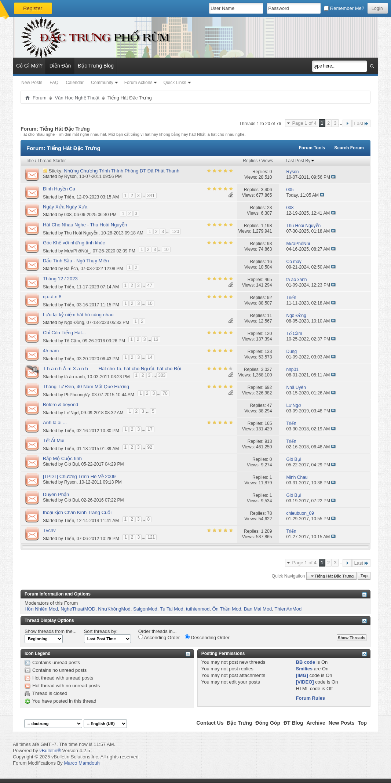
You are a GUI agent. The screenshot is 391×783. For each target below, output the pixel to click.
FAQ (54, 82)
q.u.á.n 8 (52, 296)
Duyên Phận (56, 494)
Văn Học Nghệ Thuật (77, 98)
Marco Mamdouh (82, 763)
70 (164, 393)
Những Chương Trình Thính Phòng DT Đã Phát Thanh (121, 171)
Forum (40, 98)
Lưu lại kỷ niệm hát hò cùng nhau (78, 314)
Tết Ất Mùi (53, 440)
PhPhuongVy (76, 394)
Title (30, 160)
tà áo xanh (74, 376)
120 (175, 231)
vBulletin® (50, 750)
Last (361, 123)
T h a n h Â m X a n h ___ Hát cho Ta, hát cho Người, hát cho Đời (112, 368)
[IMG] (302, 675)
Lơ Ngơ (71, 412)
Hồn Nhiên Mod (41, 609)
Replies (250, 160)
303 (161, 375)
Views (267, 160)
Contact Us (210, 723)
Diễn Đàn (60, 66)
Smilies (304, 668)
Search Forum (349, 147)
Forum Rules (310, 698)
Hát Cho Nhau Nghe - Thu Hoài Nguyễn (85, 224)
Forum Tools (312, 147)
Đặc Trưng (239, 723)
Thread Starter (51, 160)
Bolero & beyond (60, 404)
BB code (305, 662)
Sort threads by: (101, 631)
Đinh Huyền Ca (59, 189)
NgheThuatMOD (78, 609)
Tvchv (49, 530)
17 (149, 429)
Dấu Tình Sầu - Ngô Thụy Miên (76, 260)
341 (151, 195)
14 (149, 357)
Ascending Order (159, 637)
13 (155, 339)
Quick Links (174, 82)
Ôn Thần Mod (226, 609)
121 (151, 537)
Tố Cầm (72, 340)
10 (166, 249)
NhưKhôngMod (114, 609)
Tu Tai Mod (171, 609)
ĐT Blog (293, 723)
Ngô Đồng (74, 322)
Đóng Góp (267, 723)
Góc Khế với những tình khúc (74, 242)
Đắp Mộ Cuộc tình (62, 458)
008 (68, 214)
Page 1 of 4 (304, 123)
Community (102, 82)
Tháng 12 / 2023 (60, 278)
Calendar (75, 82)
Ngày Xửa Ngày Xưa (65, 207)
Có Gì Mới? (29, 66)
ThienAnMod (288, 609)
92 (149, 447)
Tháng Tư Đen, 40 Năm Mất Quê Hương (86, 386)
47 (149, 285)
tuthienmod (197, 609)
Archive (315, 723)
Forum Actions (138, 82)
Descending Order (207, 637)
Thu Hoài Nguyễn (81, 232)
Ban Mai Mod (258, 609)
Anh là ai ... (55, 422)
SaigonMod (145, 609)
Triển (69, 196)
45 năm (51, 350)
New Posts (31, 82)
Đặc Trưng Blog (96, 66)
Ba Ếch (71, 268)
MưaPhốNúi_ (77, 250)
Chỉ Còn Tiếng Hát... (64, 332)
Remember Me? (344, 8)
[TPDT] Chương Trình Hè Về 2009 (79, 476)
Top (364, 576)
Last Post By (300, 160)
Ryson (70, 176)
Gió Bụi (71, 464)
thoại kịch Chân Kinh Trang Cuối (77, 512)
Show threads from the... (51, 631)
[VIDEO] (305, 682)
